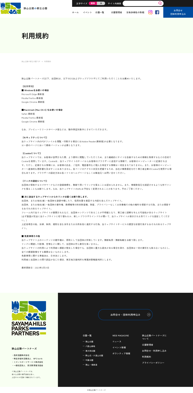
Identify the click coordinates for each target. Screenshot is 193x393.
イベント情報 (119, 347)
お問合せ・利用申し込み (154, 350)
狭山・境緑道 (91, 364)
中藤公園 (89, 360)
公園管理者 (116, 12)
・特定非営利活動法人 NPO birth (27, 358)
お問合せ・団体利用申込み (125, 314)
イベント (87, 12)
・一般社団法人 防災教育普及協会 (27, 365)
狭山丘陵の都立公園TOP (31, 61)
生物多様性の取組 (135, 12)
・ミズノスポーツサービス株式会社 (27, 362)
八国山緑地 (90, 346)
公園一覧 (99, 12)
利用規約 (146, 356)
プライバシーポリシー (153, 362)
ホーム (75, 12)
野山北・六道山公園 (94, 355)
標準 (93, 3)
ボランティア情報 (121, 353)
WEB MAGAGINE (120, 335)
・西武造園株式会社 (20, 355)
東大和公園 (90, 350)
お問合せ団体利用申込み (178, 12)
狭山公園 (89, 341)
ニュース (116, 341)
